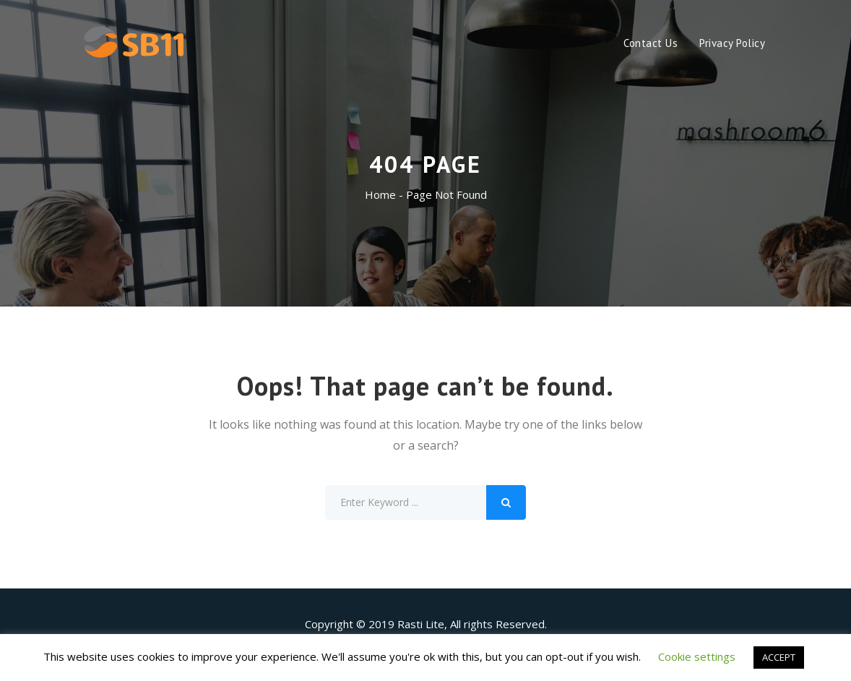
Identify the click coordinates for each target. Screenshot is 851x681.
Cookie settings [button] (696, 656)
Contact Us (650, 43)
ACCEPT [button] (778, 657)
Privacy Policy (732, 43)
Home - (385, 194)
